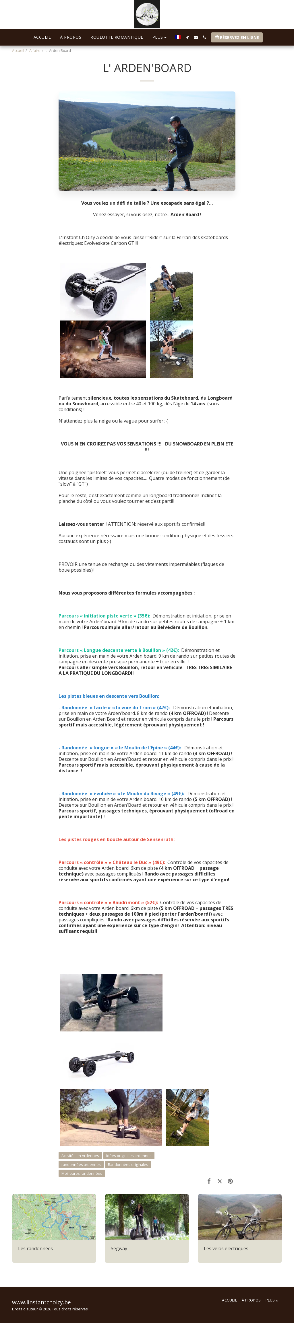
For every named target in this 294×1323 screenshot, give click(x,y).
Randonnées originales (128, 1164)
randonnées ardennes (81, 1164)
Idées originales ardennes (129, 1155)
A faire (34, 50)
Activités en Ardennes (80, 1155)
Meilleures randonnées (81, 1173)
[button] (187, 37)
